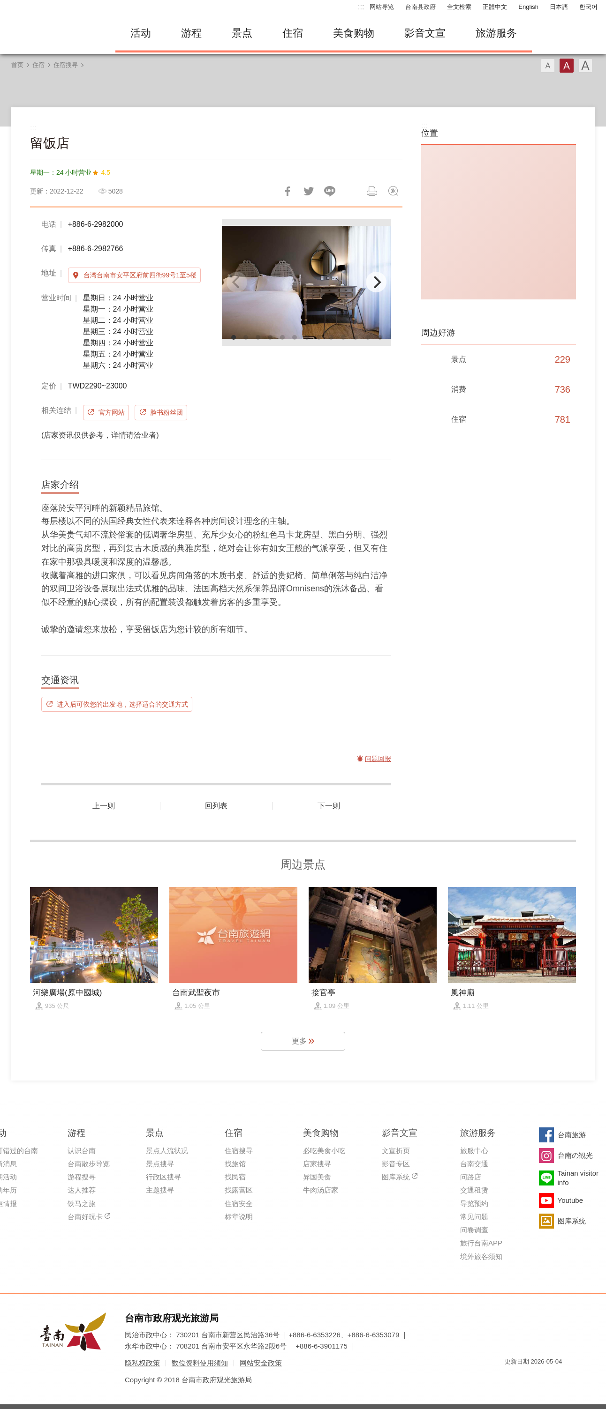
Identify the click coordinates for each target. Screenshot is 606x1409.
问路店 (470, 1177)
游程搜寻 (82, 1177)
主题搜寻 (160, 1190)
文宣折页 (396, 1151)
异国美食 (317, 1177)
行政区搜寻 (163, 1177)
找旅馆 (235, 1164)
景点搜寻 (160, 1164)
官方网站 (111, 412)
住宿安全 (239, 1204)
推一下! (308, 191)
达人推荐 (82, 1190)
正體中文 (495, 6)
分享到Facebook (287, 191)
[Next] (376, 282)
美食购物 (353, 33)
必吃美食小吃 (324, 1151)
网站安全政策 (261, 1363)
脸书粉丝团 (166, 412)
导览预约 (474, 1204)
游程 (191, 33)
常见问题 (474, 1217)
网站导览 (382, 6)
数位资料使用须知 (200, 1363)
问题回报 (393, 191)
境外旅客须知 (481, 1256)
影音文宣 (425, 33)
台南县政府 (420, 6)
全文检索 (459, 6)
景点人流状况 (167, 1151)
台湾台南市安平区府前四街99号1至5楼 (140, 275)
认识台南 (82, 1151)
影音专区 (396, 1164)
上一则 (103, 806)
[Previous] (237, 282)
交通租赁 (474, 1190)
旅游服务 (496, 33)
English (528, 6)
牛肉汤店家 (320, 1190)
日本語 (559, 6)
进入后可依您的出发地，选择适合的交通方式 (122, 704)
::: (361, 7)
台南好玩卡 (85, 1217)
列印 (372, 191)
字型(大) (585, 66)
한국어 (588, 6)
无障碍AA (545, 1378)
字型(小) (548, 66)
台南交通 (474, 1164)
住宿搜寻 (65, 64)
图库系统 (396, 1177)
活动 (140, 33)
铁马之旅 (82, 1204)
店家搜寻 (317, 1164)
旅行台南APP (481, 1243)
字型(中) (567, 66)
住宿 (292, 33)
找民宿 (235, 1177)
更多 (299, 1041)
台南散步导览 (89, 1164)
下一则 (329, 806)
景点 (242, 33)
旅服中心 (474, 1151)
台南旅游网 (54, 33)
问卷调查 (474, 1230)
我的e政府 (512, 1378)
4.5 (105, 172)
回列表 (216, 806)
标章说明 (239, 1217)
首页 (17, 64)
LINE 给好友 (329, 191)
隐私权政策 (142, 1363)
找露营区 (239, 1190)
